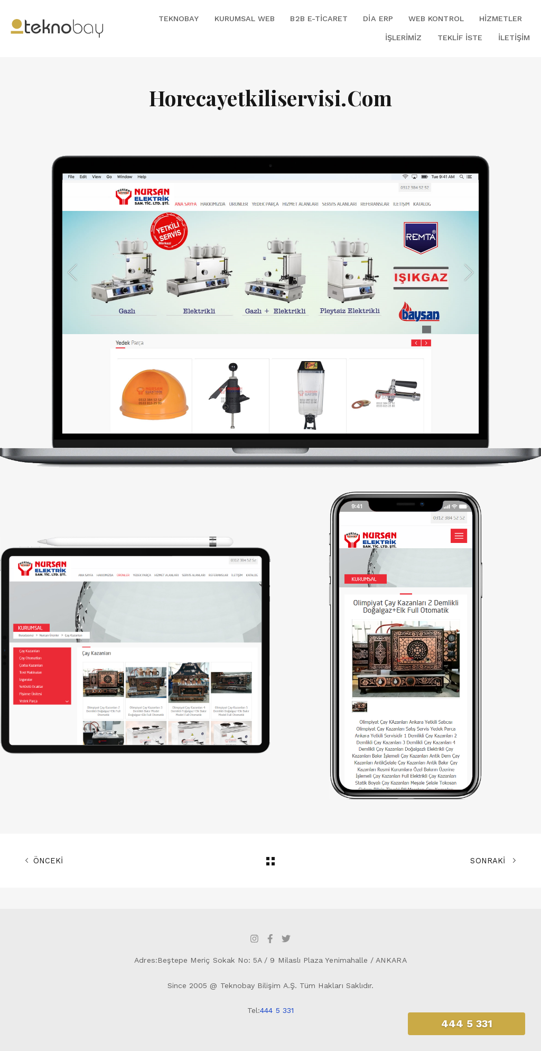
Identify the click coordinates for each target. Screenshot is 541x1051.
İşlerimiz (403, 37)
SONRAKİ (493, 860)
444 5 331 (277, 1010)
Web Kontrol (436, 18)
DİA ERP (378, 18)
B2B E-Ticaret (319, 18)
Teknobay (178, 18)
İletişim (514, 37)
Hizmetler (501, 18)
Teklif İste (460, 37)
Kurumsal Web (244, 18)
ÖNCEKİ (44, 860)
